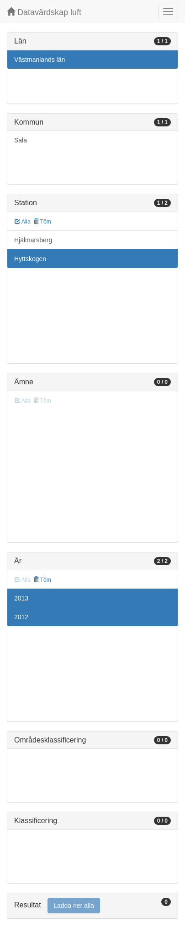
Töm (42, 221)
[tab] (92, 905)
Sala (20, 140)
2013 (21, 598)
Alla (23, 221)
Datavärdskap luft (44, 12)
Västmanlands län (39, 59)
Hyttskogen (30, 258)
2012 (21, 617)
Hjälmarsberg (33, 240)
